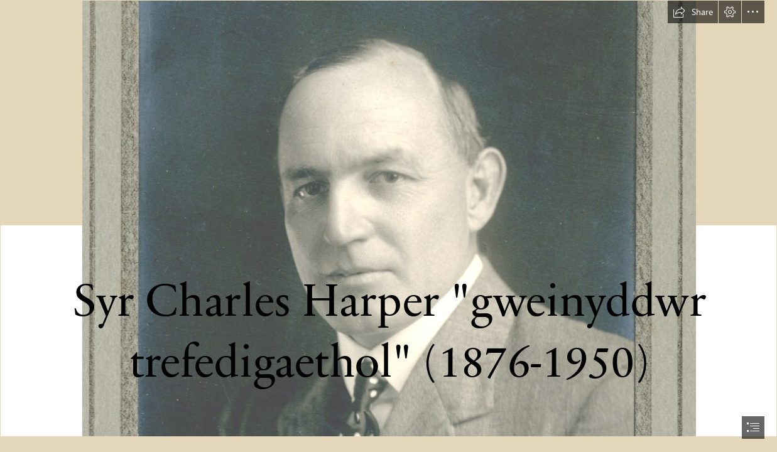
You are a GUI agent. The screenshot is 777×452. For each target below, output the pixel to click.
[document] (388, 226)
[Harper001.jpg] (388, 218)
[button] (693, 12)
